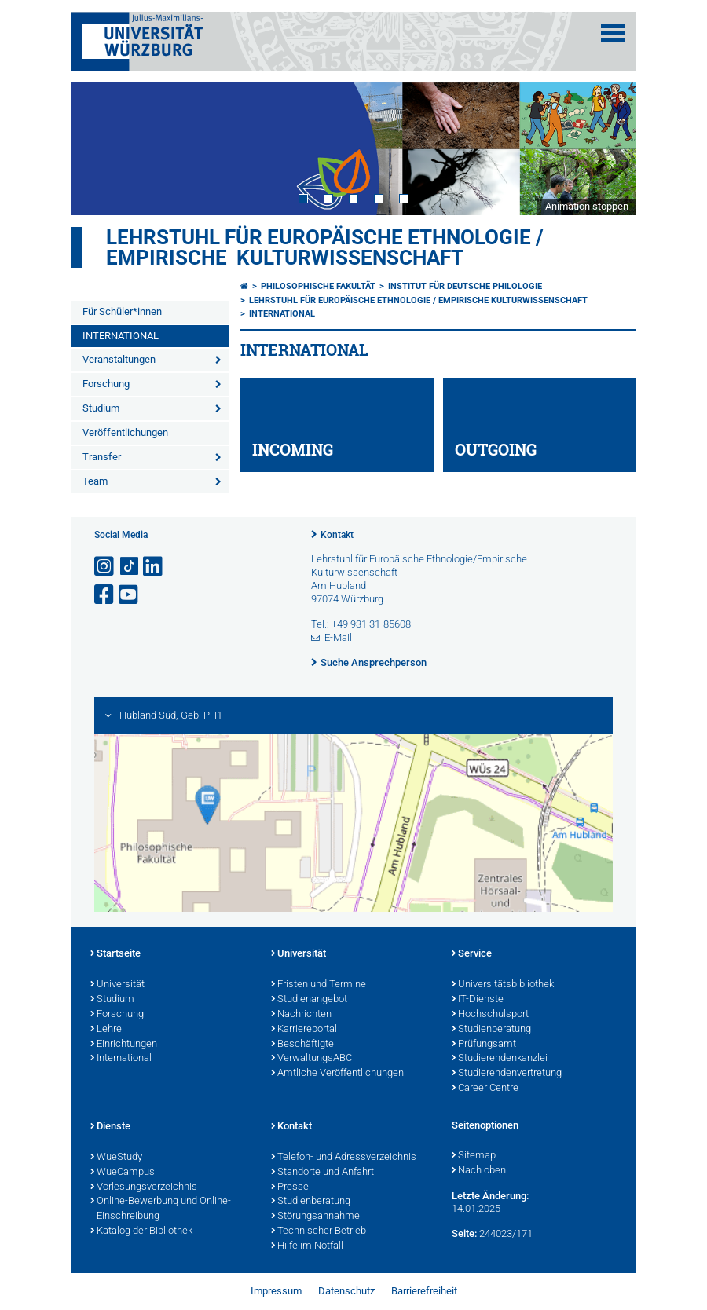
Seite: (464, 1233)
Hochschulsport (490, 1015)
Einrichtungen (123, 1044)
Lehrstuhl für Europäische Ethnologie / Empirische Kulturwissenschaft (325, 247)
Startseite (115, 954)
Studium (100, 408)
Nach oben (479, 1171)
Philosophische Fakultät (318, 286)
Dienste (110, 1127)
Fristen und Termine (318, 985)
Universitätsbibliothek (503, 985)
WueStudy (116, 1158)
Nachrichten (301, 1015)
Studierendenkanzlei (500, 1059)
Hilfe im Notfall (307, 1246)
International (121, 1059)
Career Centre (485, 1088)
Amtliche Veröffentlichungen (337, 1074)
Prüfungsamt (484, 1044)
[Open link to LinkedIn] (154, 566)
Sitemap (474, 1156)
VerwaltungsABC (311, 1059)
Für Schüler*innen (122, 311)
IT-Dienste (478, 1000)
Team (95, 481)
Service (472, 954)
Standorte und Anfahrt (322, 1172)
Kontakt (337, 534)
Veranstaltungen (119, 359)
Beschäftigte (302, 1044)
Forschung (106, 384)
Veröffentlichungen (125, 432)
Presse (290, 1187)
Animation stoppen (586, 206)
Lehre (106, 1030)
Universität (117, 985)
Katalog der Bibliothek (141, 1231)
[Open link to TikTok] (130, 566)
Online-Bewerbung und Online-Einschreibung (160, 1209)
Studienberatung (491, 1030)
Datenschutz (346, 1291)
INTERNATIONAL (120, 336)
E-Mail (338, 637)
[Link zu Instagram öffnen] (105, 566)
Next (608, 148)
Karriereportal (304, 1030)
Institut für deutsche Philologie (465, 286)
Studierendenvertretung (507, 1074)
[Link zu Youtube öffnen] (130, 595)
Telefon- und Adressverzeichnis (343, 1158)
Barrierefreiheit (424, 1291)
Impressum (276, 1291)
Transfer (101, 457)
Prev (98, 148)
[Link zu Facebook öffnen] (105, 595)
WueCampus (122, 1172)
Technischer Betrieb (318, 1231)
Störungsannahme (315, 1216)
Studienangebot (309, 1000)
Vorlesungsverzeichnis (143, 1187)
